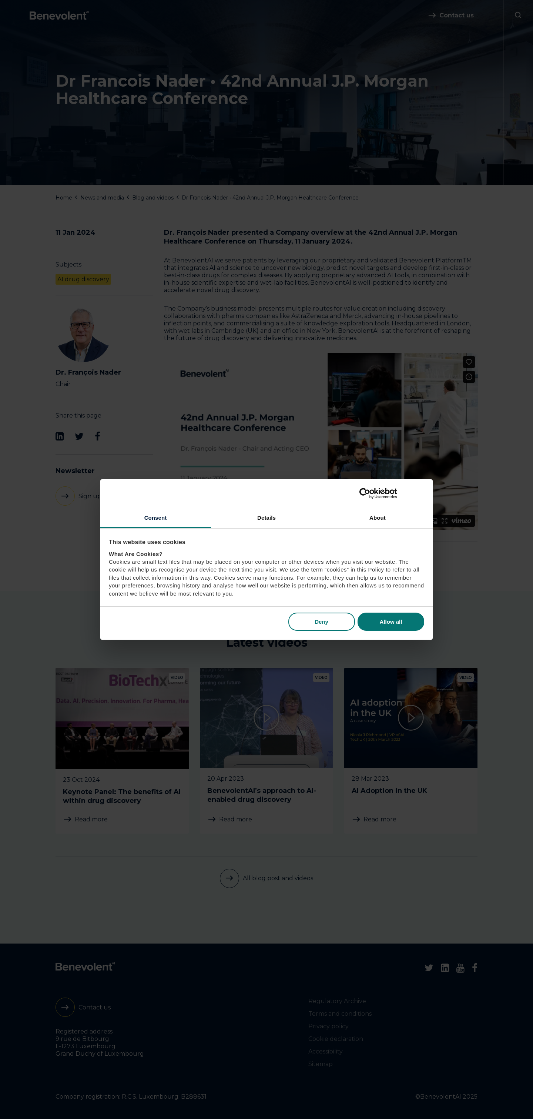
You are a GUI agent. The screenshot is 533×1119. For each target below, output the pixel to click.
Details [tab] (266, 518)
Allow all (391, 622)
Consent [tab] (155, 518)
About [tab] (377, 518)
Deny (321, 622)
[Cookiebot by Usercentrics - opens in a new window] (391, 493)
